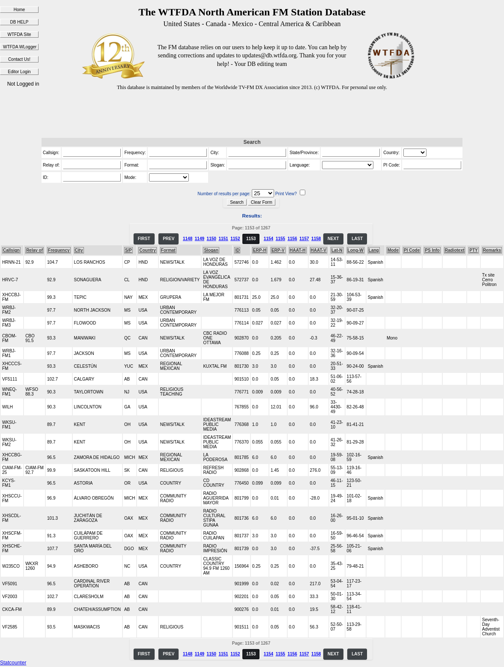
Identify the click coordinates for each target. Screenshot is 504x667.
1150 (211, 238)
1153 (251, 238)
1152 (235, 238)
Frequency (59, 250)
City (79, 250)
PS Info (432, 250)
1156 (292, 238)
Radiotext (455, 250)
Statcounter (13, 663)
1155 (280, 238)
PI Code (412, 250)
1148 (187, 238)
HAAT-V (318, 250)
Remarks (492, 250)
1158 (316, 238)
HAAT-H (298, 250)
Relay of (34, 250)
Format (168, 250)
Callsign (11, 250)
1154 (268, 238)
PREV (168, 238)
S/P (128, 250)
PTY (473, 250)
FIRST (144, 238)
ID (237, 250)
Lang (374, 250)
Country (147, 250)
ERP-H (259, 250)
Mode (393, 250)
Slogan (211, 250)
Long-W (356, 250)
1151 (223, 238)
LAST (357, 238)
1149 (199, 238)
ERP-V (278, 250)
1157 (304, 238)
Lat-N (337, 250)
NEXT (333, 238)
